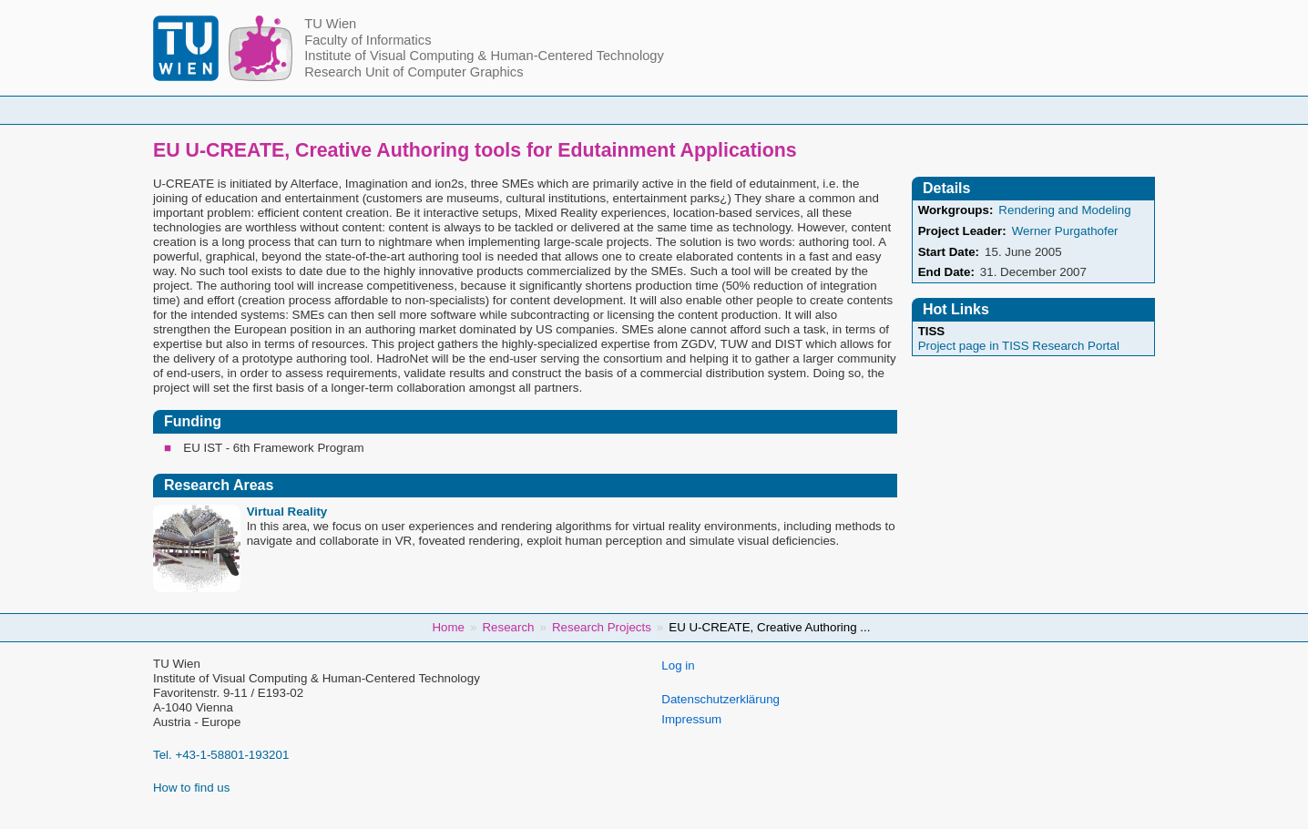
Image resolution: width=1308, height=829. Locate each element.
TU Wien (330, 23)
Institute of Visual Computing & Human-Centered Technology (484, 55)
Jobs (984, 110)
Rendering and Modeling (1064, 210)
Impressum (691, 719)
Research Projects (601, 627)
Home (327, 110)
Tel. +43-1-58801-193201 (221, 755)
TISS (931, 331)
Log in (677, 665)
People (420, 110)
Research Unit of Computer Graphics (413, 72)
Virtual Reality (287, 511)
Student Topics (640, 110)
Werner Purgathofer (1065, 231)
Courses (520, 110)
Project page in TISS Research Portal (1018, 346)
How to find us (191, 787)
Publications (881, 110)
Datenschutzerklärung (720, 699)
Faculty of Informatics (367, 40)
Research (764, 110)
